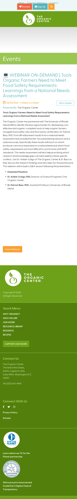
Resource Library (13, 326)
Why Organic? (11, 313)
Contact (54, 2)
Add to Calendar (65, 103)
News (21, 2)
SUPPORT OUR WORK (16, 343)
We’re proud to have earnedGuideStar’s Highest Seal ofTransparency (17, 486)
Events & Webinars (37, 2)
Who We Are (10, 318)
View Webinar (12, 249)
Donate (24, 6)
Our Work (9, 322)
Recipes (7, 334)
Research (8, 330)
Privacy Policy (10, 412)
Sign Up (40, 6)
